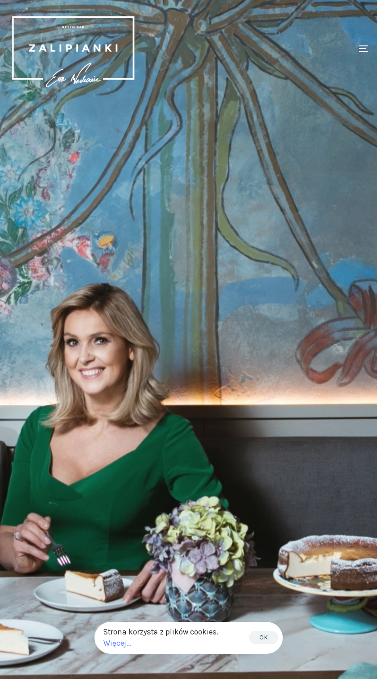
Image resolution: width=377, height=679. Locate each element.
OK (263, 637)
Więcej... (117, 643)
